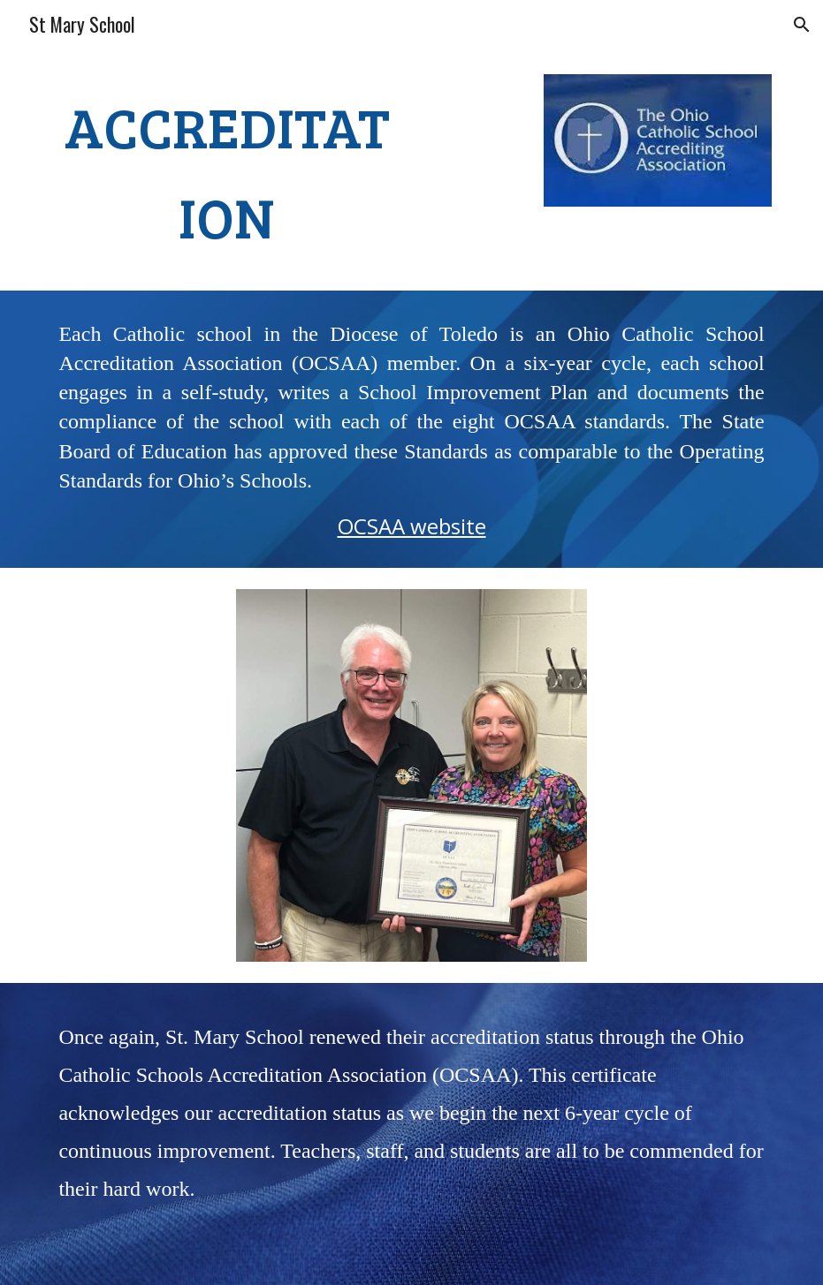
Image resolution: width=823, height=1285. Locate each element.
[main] (226, 171)
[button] (802, 25)
